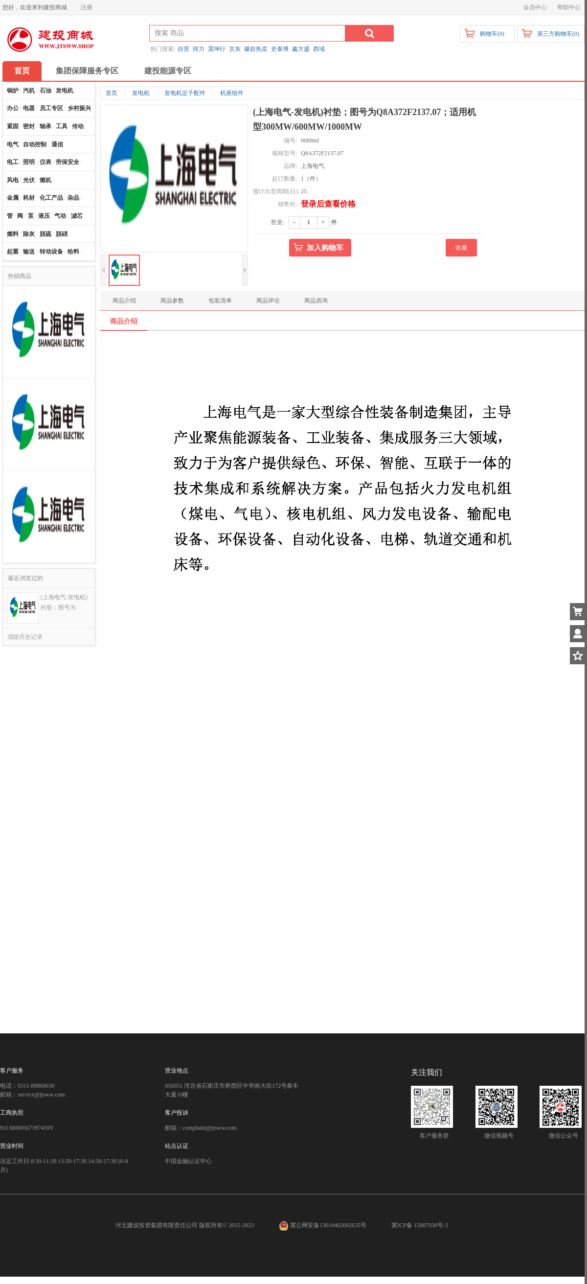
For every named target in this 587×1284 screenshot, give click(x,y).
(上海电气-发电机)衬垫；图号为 (64, 602)
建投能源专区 (167, 71)
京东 (235, 49)
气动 (60, 215)
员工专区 (51, 108)
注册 (86, 7)
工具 (62, 126)
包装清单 (220, 300)
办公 (13, 108)
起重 (13, 251)
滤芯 (77, 215)
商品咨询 (316, 300)
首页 (22, 71)
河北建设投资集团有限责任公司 (156, 1225)
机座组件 (232, 93)
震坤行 (217, 49)
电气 (13, 144)
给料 (73, 251)
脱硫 (45, 234)
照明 (29, 162)
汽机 (29, 90)
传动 (78, 126)
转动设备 (51, 251)
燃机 (45, 180)
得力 (198, 49)
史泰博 (280, 49)
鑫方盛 (301, 49)
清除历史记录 (25, 636)
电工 (13, 162)
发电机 (64, 90)
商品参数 (172, 300)
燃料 (13, 234)
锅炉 (13, 90)
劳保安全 (67, 162)
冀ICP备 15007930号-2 (419, 1225)
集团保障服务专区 (87, 71)
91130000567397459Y (27, 1127)
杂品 (73, 197)
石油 (45, 90)
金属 (13, 197)
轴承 (45, 126)
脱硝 (62, 234)
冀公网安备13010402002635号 (323, 1225)
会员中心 (535, 7)
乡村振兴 (79, 108)
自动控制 (34, 144)
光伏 (29, 180)
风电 (13, 180)
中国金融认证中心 (188, 1161)
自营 (183, 49)
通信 (57, 144)
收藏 (461, 247)
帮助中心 (569, 7)
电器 (29, 108)
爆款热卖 (256, 49)
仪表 (45, 162)
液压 (44, 215)
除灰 (29, 234)
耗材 (29, 197)
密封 (29, 126)
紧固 (13, 126)
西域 (319, 49)
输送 (29, 251)
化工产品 (51, 197)
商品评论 (268, 300)
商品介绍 (124, 300)
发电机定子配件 (184, 93)
